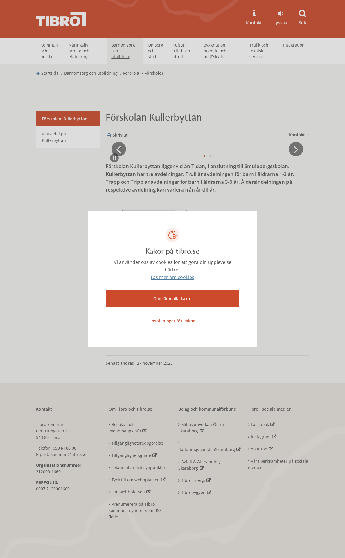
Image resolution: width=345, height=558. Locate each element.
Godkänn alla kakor (172, 298)
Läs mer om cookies (172, 277)
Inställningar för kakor (172, 320)
